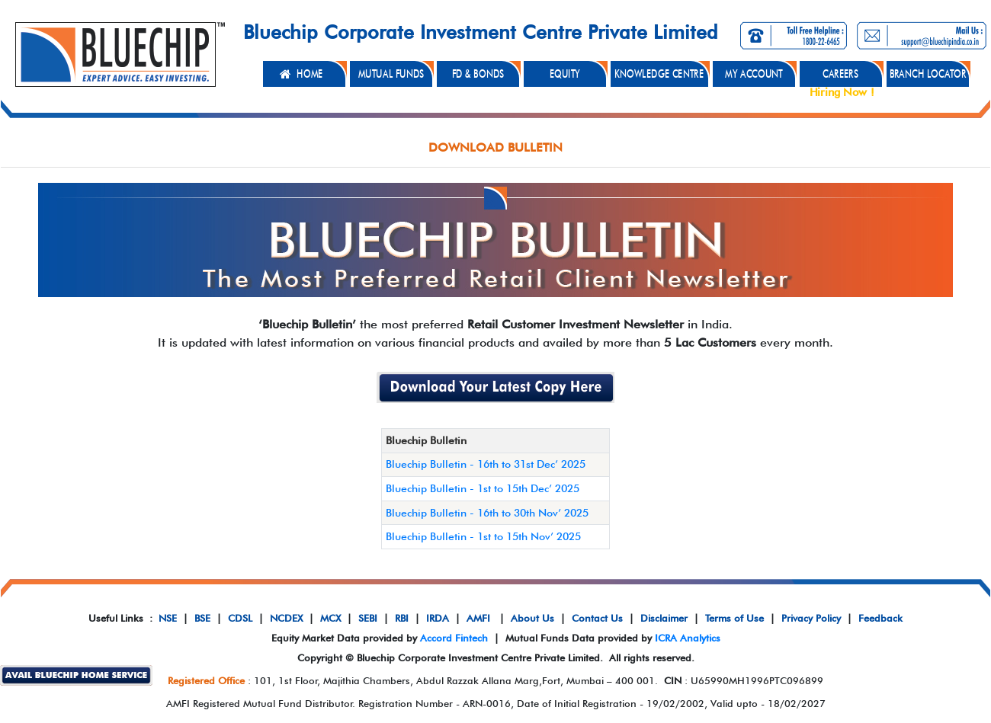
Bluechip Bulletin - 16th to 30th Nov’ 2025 (487, 513)
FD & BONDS (477, 74)
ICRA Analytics (687, 638)
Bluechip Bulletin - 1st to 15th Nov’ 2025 (483, 536)
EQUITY (565, 74)
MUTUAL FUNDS (391, 74)
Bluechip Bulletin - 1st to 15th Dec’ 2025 (482, 488)
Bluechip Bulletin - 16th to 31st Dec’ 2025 (485, 464)
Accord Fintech (454, 638)
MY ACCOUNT (754, 74)
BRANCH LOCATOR (927, 74)
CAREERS (840, 74)
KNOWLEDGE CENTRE (659, 74)
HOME (309, 74)
